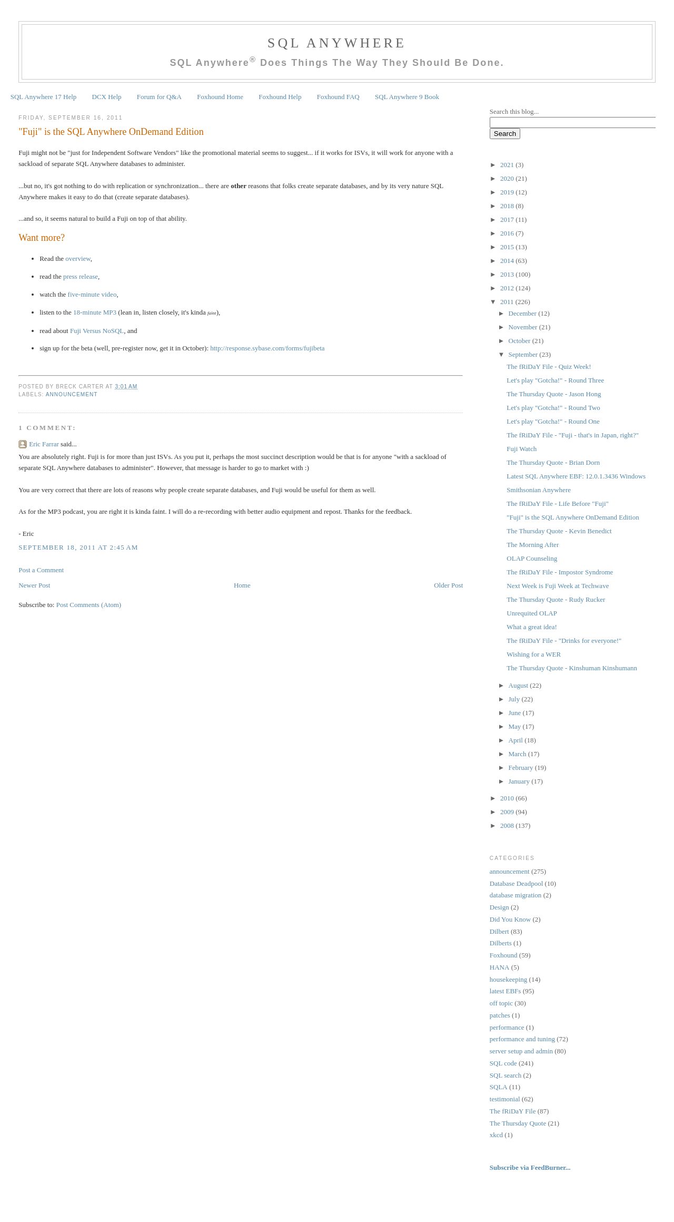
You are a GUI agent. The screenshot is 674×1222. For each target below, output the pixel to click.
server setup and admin (521, 1051)
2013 (508, 274)
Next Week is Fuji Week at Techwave (558, 586)
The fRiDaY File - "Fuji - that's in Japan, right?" (573, 435)
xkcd (496, 1135)
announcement (72, 394)
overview (78, 258)
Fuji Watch (522, 449)
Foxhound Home (220, 97)
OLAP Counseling (532, 558)
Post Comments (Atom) (89, 605)
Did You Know (510, 919)
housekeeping (508, 979)
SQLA (499, 1087)
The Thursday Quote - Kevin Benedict (559, 531)
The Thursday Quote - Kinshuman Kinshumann (572, 668)
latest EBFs (505, 991)
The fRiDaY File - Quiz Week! (549, 366)
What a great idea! (532, 627)
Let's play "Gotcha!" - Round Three (555, 380)
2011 (508, 302)
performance (507, 1027)
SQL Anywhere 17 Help (44, 97)
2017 (508, 219)
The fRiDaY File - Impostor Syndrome (560, 572)
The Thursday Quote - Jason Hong (554, 394)
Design (499, 907)
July (515, 699)
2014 (508, 261)
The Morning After (533, 545)
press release (80, 276)
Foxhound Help (280, 97)
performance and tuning (522, 1039)
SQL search (506, 1075)
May (516, 726)
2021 (508, 165)
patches (500, 1015)
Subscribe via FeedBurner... (531, 1167)
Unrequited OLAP (532, 613)
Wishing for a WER (534, 654)
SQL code (503, 1063)
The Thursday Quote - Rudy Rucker (556, 599)
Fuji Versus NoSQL (97, 331)
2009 (508, 812)
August (519, 685)
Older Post (448, 585)
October (520, 341)
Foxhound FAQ (338, 97)
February (522, 767)
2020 (508, 178)
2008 (508, 825)
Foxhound (504, 955)
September (524, 354)
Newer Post (34, 585)
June (516, 713)
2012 (508, 288)
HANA (500, 967)
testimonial (505, 1099)
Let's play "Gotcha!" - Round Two (553, 408)
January (520, 781)
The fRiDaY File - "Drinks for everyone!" (564, 640)
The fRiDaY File (513, 1111)
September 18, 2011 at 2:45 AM (78, 547)
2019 (508, 192)
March (518, 754)
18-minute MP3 (94, 312)
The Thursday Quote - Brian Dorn (553, 462)
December (524, 313)
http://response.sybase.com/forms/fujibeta (267, 348)
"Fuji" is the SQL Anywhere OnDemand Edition (111, 131)
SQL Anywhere (337, 43)
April (517, 740)
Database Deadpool (516, 883)
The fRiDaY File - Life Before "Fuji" (558, 503)
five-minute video (92, 294)
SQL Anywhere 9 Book (407, 97)
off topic (501, 1003)
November (524, 327)
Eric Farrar (44, 444)
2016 (508, 233)
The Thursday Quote (518, 1123)
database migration (516, 895)
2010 (508, 798)
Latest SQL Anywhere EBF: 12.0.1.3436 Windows (576, 476)
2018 (508, 206)
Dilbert (499, 931)
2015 (508, 247)
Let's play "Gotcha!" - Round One (553, 421)
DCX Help (107, 97)
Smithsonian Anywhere (539, 490)
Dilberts (501, 943)
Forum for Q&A (159, 97)
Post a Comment (41, 570)
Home (242, 585)
